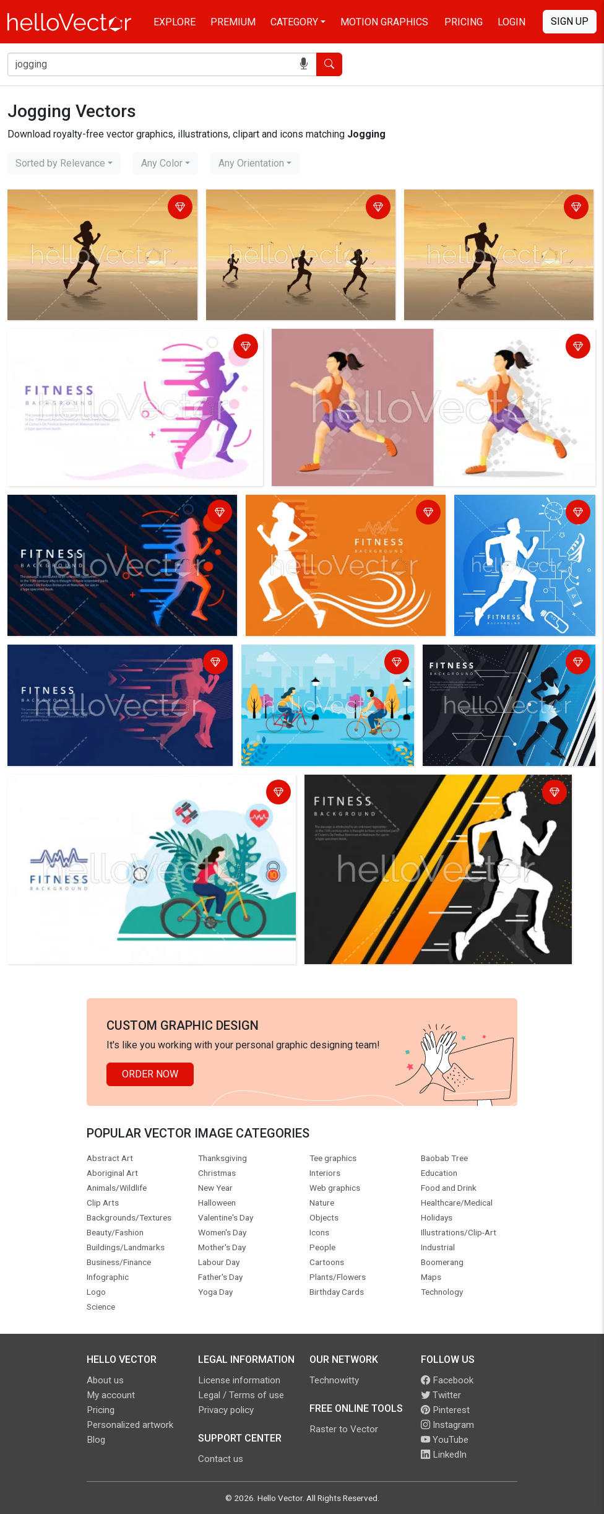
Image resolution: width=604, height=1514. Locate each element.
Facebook (447, 1380)
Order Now (150, 1074)
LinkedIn (444, 1454)
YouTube (444, 1439)
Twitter (441, 1395)
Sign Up (570, 21)
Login (511, 22)
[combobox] (64, 163)
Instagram (447, 1424)
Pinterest (445, 1410)
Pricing (463, 22)
